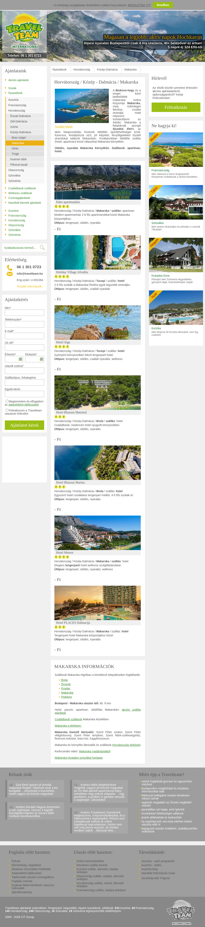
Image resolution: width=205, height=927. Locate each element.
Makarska (18, 143)
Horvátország (16, 110)
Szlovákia (14, 175)
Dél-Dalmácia (18, 121)
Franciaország (17, 105)
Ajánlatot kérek (24, 425)
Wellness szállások (18, 192)
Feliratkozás (176, 107)
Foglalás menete (22, 881)
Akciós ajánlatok (17, 80)
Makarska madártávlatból (94, 751)
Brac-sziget (19, 137)
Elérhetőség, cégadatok (26, 865)
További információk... (30, 286)
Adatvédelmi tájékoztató (27, 873)
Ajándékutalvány (22, 892)
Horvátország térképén (126, 745)
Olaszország (16, 170)
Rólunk (16, 861)
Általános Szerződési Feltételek (31, 869)
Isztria (14, 126)
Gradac (65, 688)
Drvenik (66, 684)
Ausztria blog (149, 869)
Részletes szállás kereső (91, 865)
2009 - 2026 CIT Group (19, 917)
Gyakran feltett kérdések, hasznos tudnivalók (33, 887)
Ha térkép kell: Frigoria (155, 878)
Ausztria (13, 99)
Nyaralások (13, 92)
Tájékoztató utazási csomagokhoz (33, 877)
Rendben (163, 5)
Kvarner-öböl (18, 159)
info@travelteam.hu (30, 273)
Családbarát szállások (20, 188)
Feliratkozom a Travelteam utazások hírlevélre (23, 412)
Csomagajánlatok (17, 197)
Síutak (10, 88)
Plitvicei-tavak (19, 164)
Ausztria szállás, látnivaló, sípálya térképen (97, 871)
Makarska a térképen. (68, 725)
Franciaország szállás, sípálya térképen (101, 890)
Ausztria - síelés (151, 865)
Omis (15, 148)
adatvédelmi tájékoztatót (23, 404)
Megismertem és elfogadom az (24, 403)
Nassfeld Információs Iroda (158, 873)
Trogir (15, 153)
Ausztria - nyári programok (157, 861)
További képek (64, 126)
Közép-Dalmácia (20, 132)
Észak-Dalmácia (20, 116)
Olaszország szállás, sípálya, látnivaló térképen (100, 878)
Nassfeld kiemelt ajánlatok (23, 202)
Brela (64, 680)
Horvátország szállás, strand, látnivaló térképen (100, 885)
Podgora (66, 696)
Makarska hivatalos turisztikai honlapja (79, 757)
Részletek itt (139, 5)
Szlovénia (14, 180)
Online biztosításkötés (90, 861)
